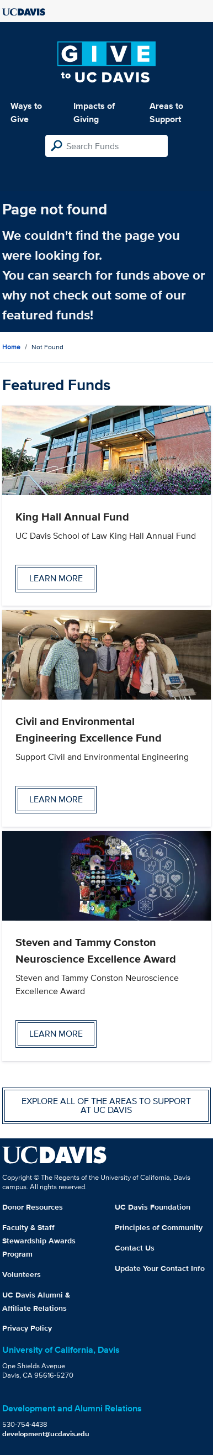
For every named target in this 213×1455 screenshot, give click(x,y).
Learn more (56, 578)
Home (11, 346)
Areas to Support (166, 112)
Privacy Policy (27, 1327)
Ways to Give (26, 112)
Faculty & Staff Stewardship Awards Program (39, 1240)
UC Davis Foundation (152, 1206)
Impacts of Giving (94, 112)
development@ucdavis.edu (45, 1433)
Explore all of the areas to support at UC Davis (106, 1105)
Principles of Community (159, 1227)
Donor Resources (32, 1206)
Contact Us (135, 1247)
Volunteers (21, 1274)
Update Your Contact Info (160, 1268)
